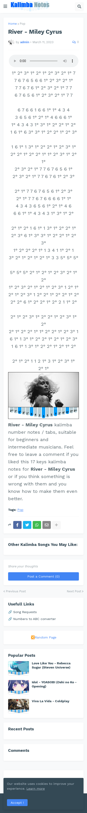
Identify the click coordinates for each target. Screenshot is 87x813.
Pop (22, 23)
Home (12, 23)
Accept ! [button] (17, 802)
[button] (5, 6)
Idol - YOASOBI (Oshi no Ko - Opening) (54, 684)
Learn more (35, 788)
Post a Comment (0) (43, 576)
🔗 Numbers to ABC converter (32, 619)
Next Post (74, 591)
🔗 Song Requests (22, 612)
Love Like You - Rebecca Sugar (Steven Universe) (51, 665)
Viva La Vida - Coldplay (50, 701)
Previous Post (16, 591)
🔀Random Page (43, 637)
